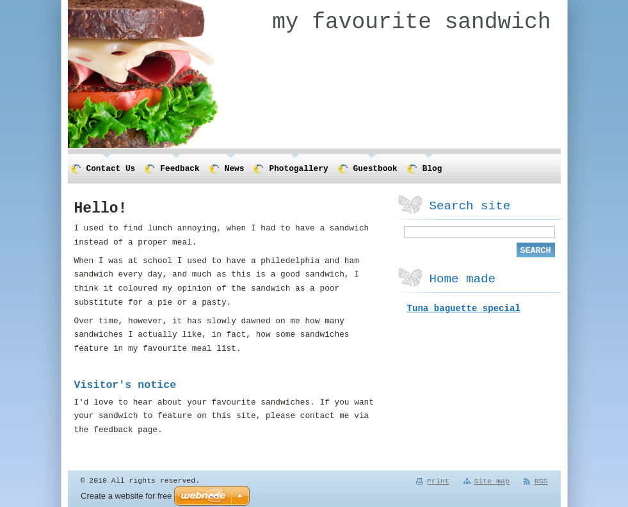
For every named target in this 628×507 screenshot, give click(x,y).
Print (438, 482)
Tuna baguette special (463, 311)
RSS (541, 482)
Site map (492, 482)
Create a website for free (126, 495)
